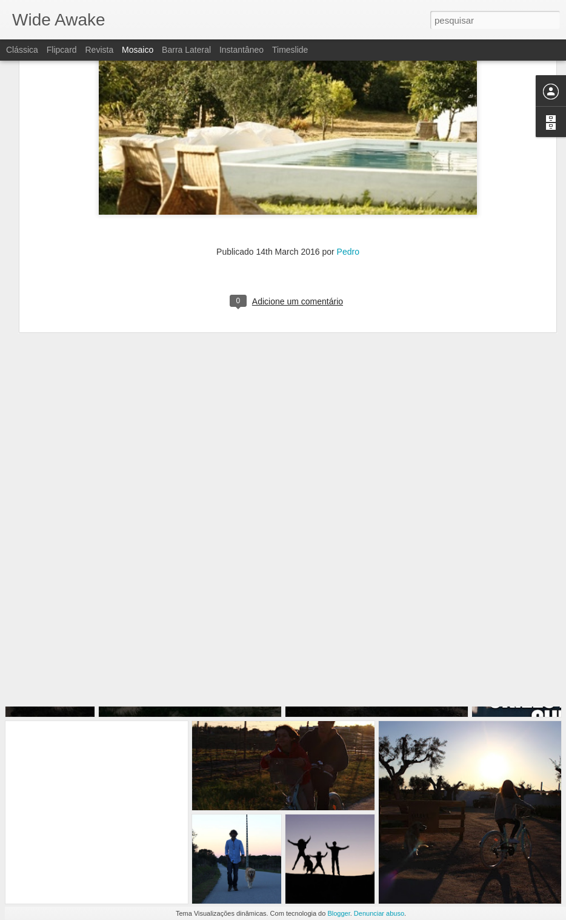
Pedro (348, 195)
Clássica (22, 50)
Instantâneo (241, 50)
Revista (99, 50)
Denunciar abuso (379, 913)
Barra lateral (186, 50)
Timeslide (290, 50)
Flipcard (62, 50)
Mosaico (137, 50)
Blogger (338, 913)
